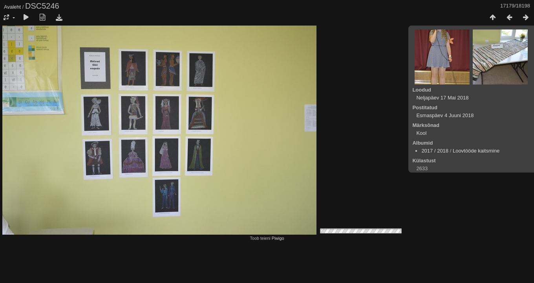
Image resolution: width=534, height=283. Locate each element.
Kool (421, 133)
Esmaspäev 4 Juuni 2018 (445, 115)
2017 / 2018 (434, 151)
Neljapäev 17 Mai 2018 (442, 98)
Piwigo (278, 238)
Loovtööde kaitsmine (476, 151)
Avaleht (12, 7)
